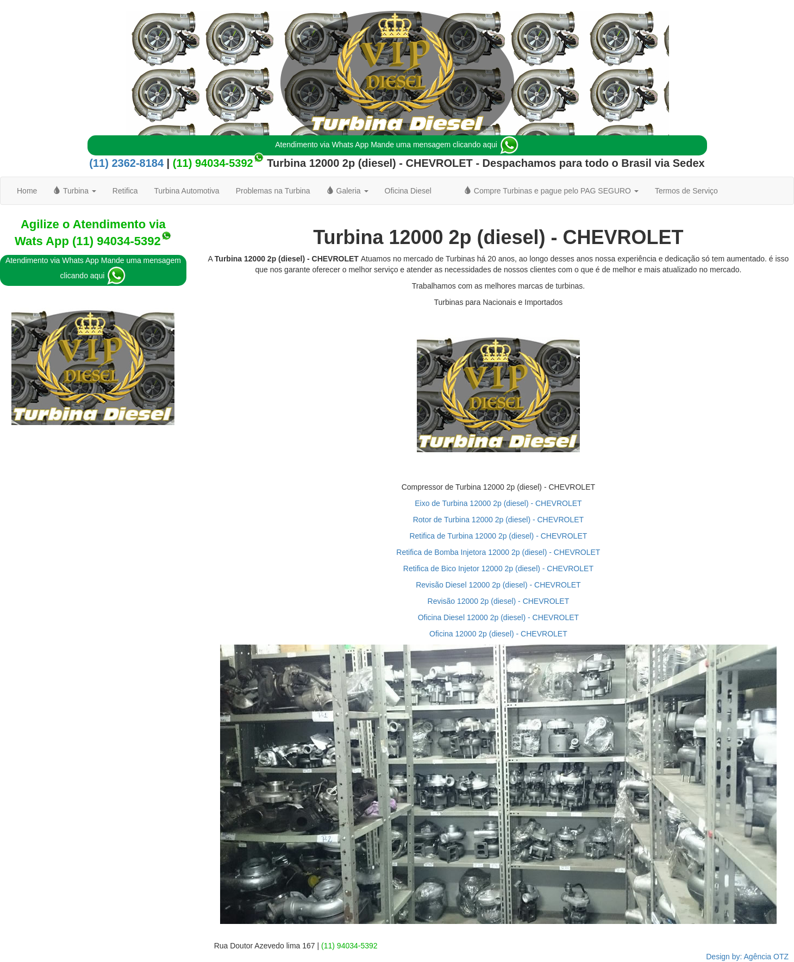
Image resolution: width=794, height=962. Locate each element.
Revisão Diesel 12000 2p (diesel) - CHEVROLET (498, 584)
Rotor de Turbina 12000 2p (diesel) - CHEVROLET (498, 519)
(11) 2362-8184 (126, 163)
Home (27, 190)
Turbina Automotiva (187, 190)
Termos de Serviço (686, 190)
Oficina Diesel (408, 190)
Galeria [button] (347, 190)
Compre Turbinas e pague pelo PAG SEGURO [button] (551, 190)
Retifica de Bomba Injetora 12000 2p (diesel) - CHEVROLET (498, 552)
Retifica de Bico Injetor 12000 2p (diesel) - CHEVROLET (498, 568)
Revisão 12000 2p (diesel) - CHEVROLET (499, 601)
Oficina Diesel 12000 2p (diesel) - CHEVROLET (498, 617)
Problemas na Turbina (273, 190)
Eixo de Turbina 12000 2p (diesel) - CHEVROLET (498, 503)
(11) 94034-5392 (213, 163)
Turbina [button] (74, 190)
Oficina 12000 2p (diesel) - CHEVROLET (498, 633)
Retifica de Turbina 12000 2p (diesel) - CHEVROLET (498, 536)
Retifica (125, 190)
